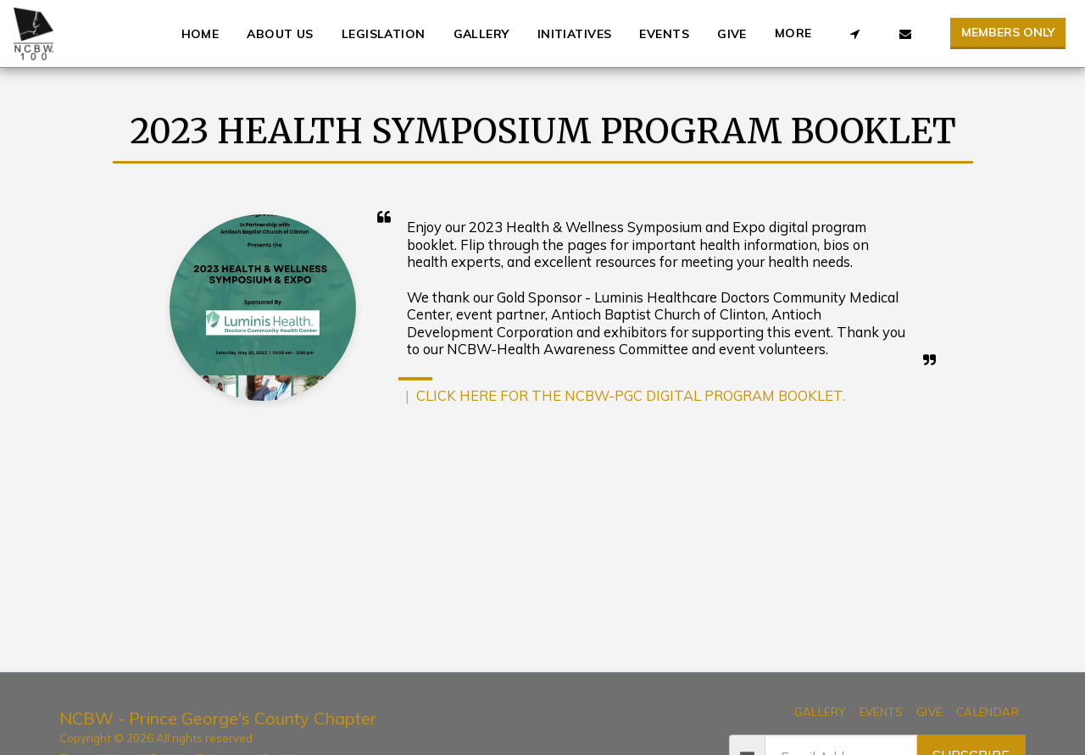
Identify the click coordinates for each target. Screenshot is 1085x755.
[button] (854, 34)
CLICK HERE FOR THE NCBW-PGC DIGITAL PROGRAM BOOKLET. (630, 395)
